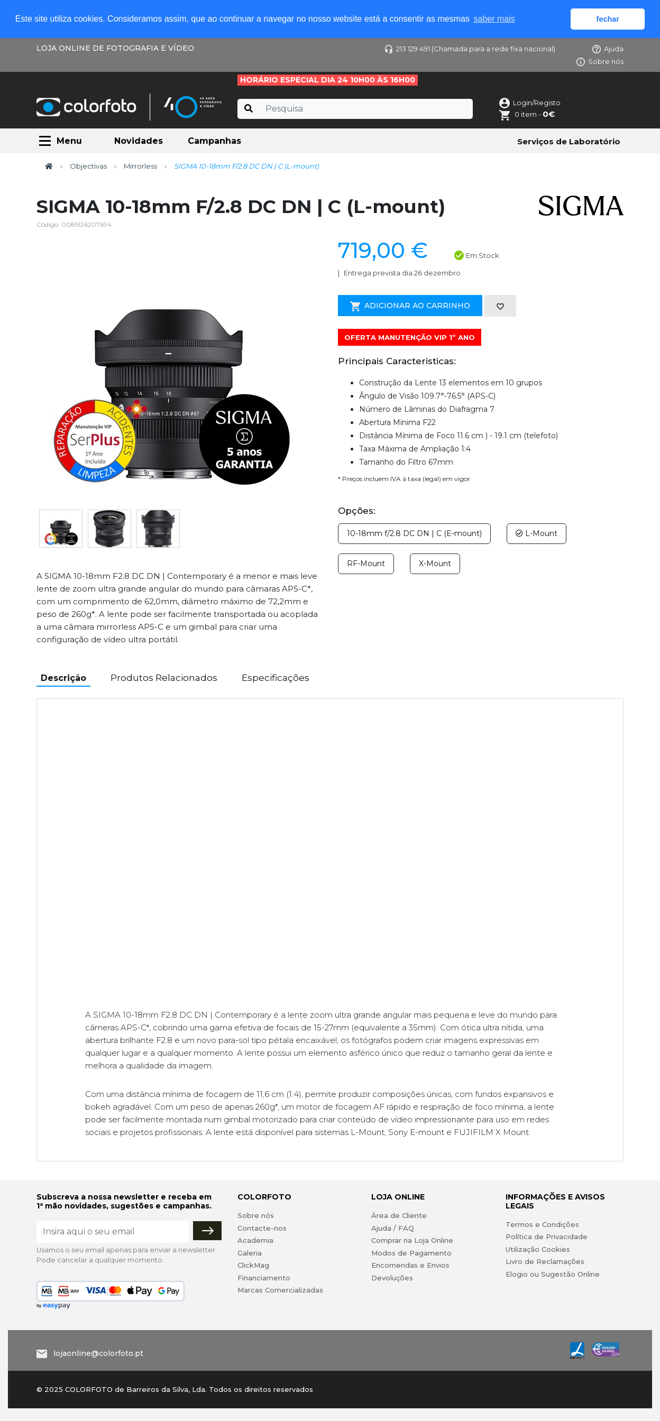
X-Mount (435, 563)
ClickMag (253, 1265)
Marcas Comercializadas (280, 1290)
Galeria (249, 1253)
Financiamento (263, 1278)
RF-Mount (366, 563)
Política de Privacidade (547, 1236)
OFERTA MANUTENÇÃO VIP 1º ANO (409, 337)
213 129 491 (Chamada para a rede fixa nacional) (469, 48)
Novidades (138, 141)
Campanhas (214, 141)
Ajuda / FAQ (392, 1228)
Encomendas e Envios (410, 1265)
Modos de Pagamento (411, 1253)
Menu (69, 141)
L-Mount (536, 533)
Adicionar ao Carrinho (410, 306)
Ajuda (608, 48)
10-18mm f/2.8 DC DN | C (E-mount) (414, 533)
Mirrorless (140, 166)
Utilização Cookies (538, 1249)
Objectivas (88, 166)
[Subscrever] (207, 1231)
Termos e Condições (542, 1224)
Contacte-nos (262, 1228)
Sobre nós (600, 61)
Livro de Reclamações (545, 1261)
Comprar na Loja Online (412, 1240)
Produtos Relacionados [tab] (164, 677)
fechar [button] (608, 19)
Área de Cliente (399, 1215)
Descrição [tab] (63, 678)
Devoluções (392, 1278)
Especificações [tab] (275, 677)
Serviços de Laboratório (568, 141)
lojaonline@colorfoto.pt (98, 1353)
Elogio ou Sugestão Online (553, 1274)
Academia (255, 1240)
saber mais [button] (494, 18)
